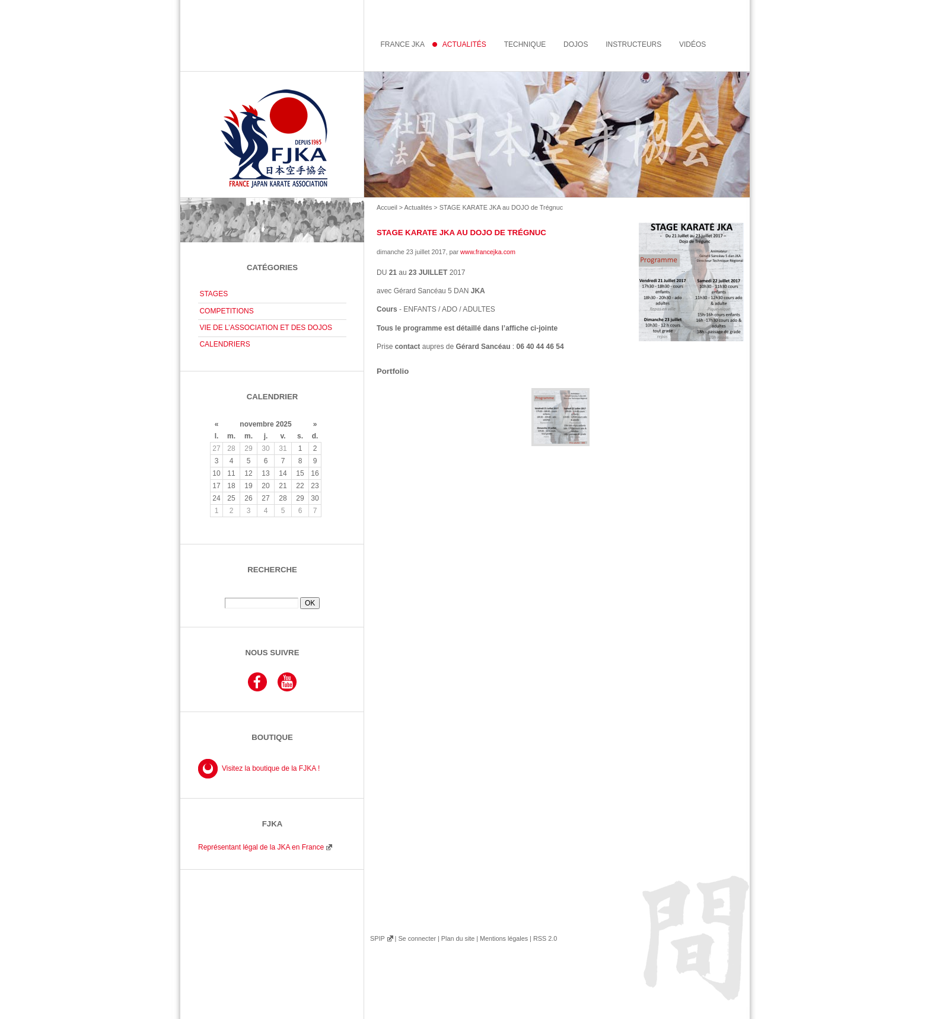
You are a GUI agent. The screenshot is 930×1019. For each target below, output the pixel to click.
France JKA (402, 44)
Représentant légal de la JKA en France (261, 847)
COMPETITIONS (226, 311)
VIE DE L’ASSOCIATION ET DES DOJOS (265, 327)
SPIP (377, 938)
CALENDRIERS (224, 344)
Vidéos (692, 44)
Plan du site (457, 938)
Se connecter (417, 938)
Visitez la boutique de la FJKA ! (271, 768)
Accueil (387, 207)
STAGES (213, 294)
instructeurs (633, 44)
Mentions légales (504, 938)
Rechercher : (272, 593)
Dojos (575, 44)
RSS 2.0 (545, 938)
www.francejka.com (487, 251)
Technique (525, 44)
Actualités (418, 207)
